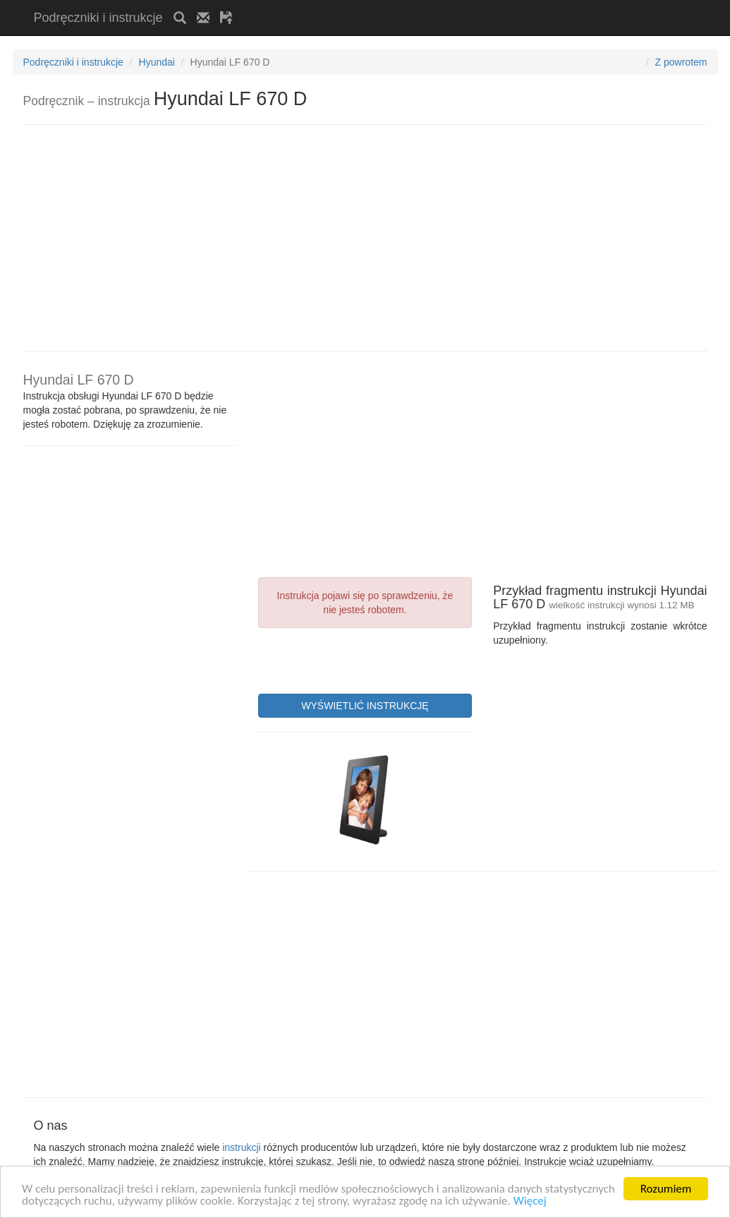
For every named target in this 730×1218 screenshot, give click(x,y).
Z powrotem (681, 62)
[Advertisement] (408, 5)
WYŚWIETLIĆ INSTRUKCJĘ (364, 705)
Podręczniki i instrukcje (98, 18)
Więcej (530, 1201)
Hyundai (157, 62)
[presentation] (365, 659)
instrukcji (241, 1147)
